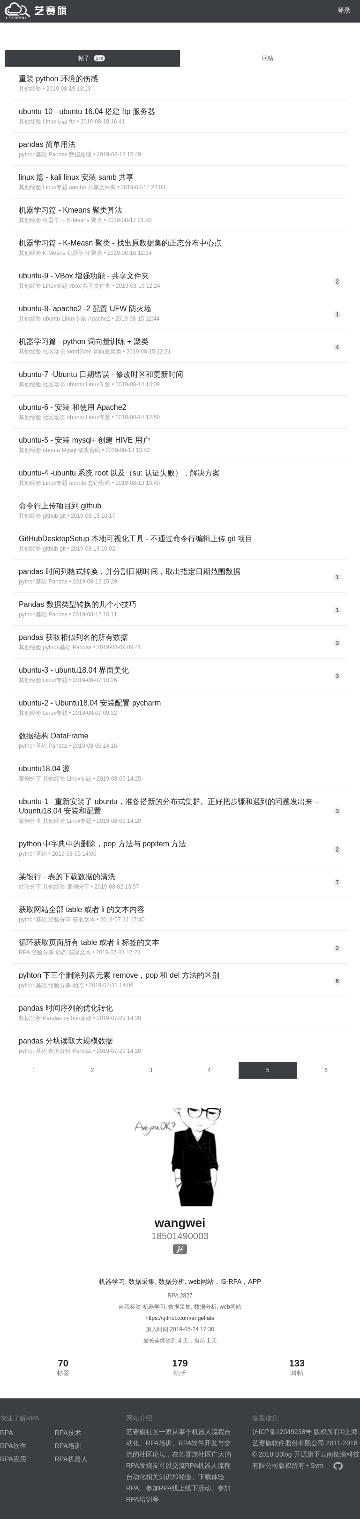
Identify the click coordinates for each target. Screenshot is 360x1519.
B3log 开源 (291, 1454)
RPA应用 (13, 1459)
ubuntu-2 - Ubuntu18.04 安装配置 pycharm (90, 703)
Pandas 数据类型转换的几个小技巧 (77, 604)
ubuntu (51, 318)
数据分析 (30, 1018)
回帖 (267, 58)
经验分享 (30, 886)
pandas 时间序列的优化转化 (66, 1008)
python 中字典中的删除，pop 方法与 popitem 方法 (102, 844)
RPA (24, 952)
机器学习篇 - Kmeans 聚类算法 (70, 210)
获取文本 (84, 919)
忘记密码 (99, 483)
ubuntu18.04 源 (44, 769)
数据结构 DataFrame (53, 736)
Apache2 (99, 318)
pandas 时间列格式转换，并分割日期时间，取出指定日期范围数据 (129, 571)
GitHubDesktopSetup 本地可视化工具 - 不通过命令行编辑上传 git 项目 (136, 539)
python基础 (33, 154)
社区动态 (54, 351)
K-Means (78, 220)
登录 (344, 10)
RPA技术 (68, 1432)
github (50, 516)
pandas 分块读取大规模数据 (66, 1041)
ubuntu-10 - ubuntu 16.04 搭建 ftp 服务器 (87, 111)
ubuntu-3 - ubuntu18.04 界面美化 (74, 670)
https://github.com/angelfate (179, 1318)
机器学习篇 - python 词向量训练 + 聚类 (84, 341)
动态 (61, 952)
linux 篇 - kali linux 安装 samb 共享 (76, 177)
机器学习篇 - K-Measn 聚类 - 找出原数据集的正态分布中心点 (120, 243)
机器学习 (54, 220)
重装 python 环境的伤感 (58, 79)
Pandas (58, 154)
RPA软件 (13, 1446)
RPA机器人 (71, 1459)
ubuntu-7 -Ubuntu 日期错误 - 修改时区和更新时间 (101, 374)
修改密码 (89, 450)
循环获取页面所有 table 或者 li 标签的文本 (89, 942)
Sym (316, 1465)
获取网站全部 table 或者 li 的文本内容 (81, 909)
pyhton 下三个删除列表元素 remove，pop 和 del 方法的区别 (119, 975)
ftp (72, 121)
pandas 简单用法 (47, 144)
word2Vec (79, 351)
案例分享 (30, 778)
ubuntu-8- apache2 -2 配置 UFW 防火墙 (85, 309)
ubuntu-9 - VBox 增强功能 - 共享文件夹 (84, 276)
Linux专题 (55, 121)
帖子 (91, 58)
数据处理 (80, 154)
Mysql (68, 450)
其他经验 (30, 88)
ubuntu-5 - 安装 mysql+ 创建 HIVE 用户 (84, 440)
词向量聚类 (107, 351)
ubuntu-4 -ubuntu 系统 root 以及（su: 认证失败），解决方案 (119, 473)
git (63, 516)
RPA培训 (68, 1446)
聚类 (96, 220)
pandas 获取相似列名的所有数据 (73, 637)
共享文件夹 (102, 187)
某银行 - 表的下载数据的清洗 (67, 877)
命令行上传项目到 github (60, 506)
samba (77, 187)
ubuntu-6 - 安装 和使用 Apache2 (72, 407)
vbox (75, 286)
